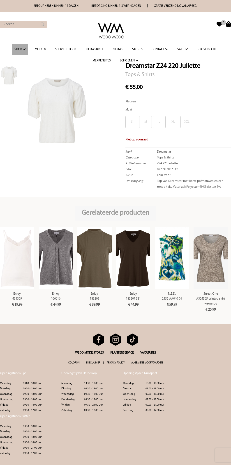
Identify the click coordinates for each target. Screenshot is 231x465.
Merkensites (101, 60)
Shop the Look (65, 49)
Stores (137, 49)
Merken (40, 49)
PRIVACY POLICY (116, 362)
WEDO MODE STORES (89, 352)
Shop (20, 49)
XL (173, 122)
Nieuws (118, 49)
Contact (160, 49)
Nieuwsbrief (94, 49)
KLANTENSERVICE (122, 352)
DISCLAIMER (93, 362)
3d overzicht (207, 49)
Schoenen (129, 60)
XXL (186, 122)
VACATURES (148, 352)
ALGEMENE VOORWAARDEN (147, 362)
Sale (182, 49)
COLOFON (74, 362)
